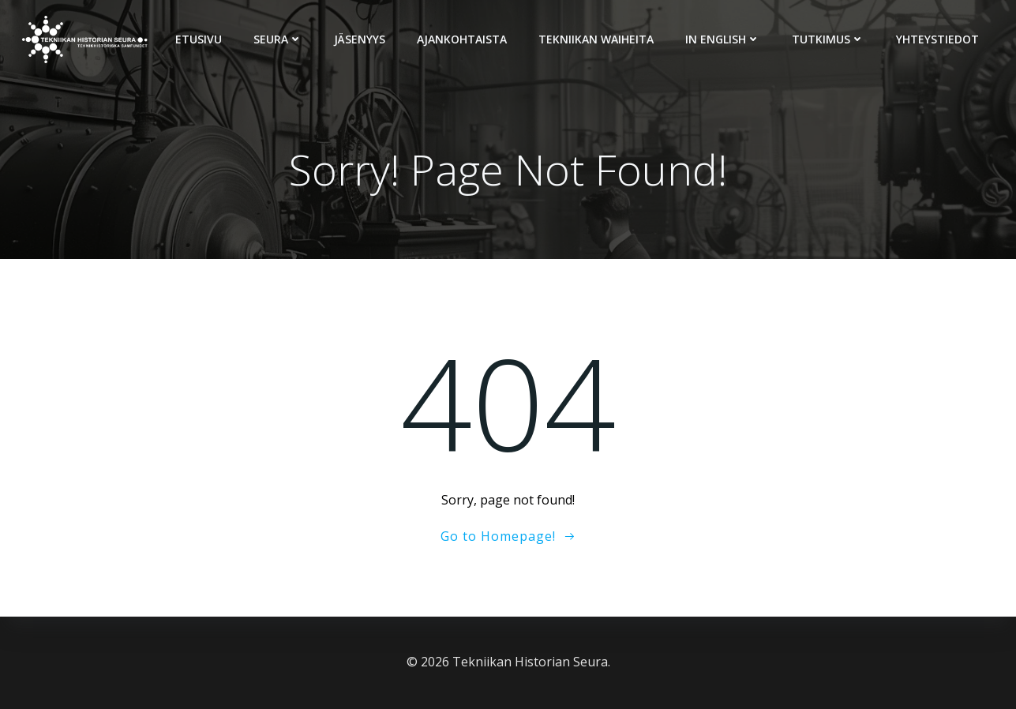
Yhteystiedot (937, 39)
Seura (277, 39)
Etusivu (198, 39)
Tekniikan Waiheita (596, 39)
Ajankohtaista (462, 39)
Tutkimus (828, 39)
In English (722, 39)
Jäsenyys (359, 39)
